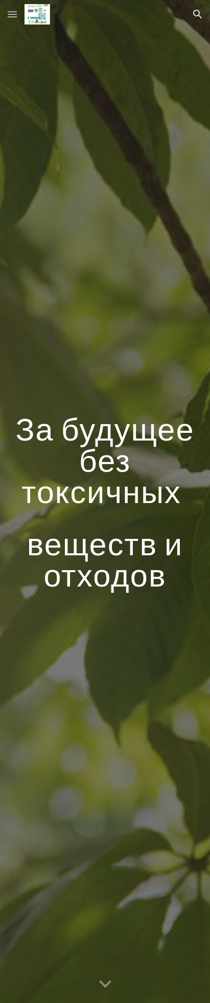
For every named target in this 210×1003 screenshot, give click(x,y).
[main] (105, 502)
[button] (12, 14)
